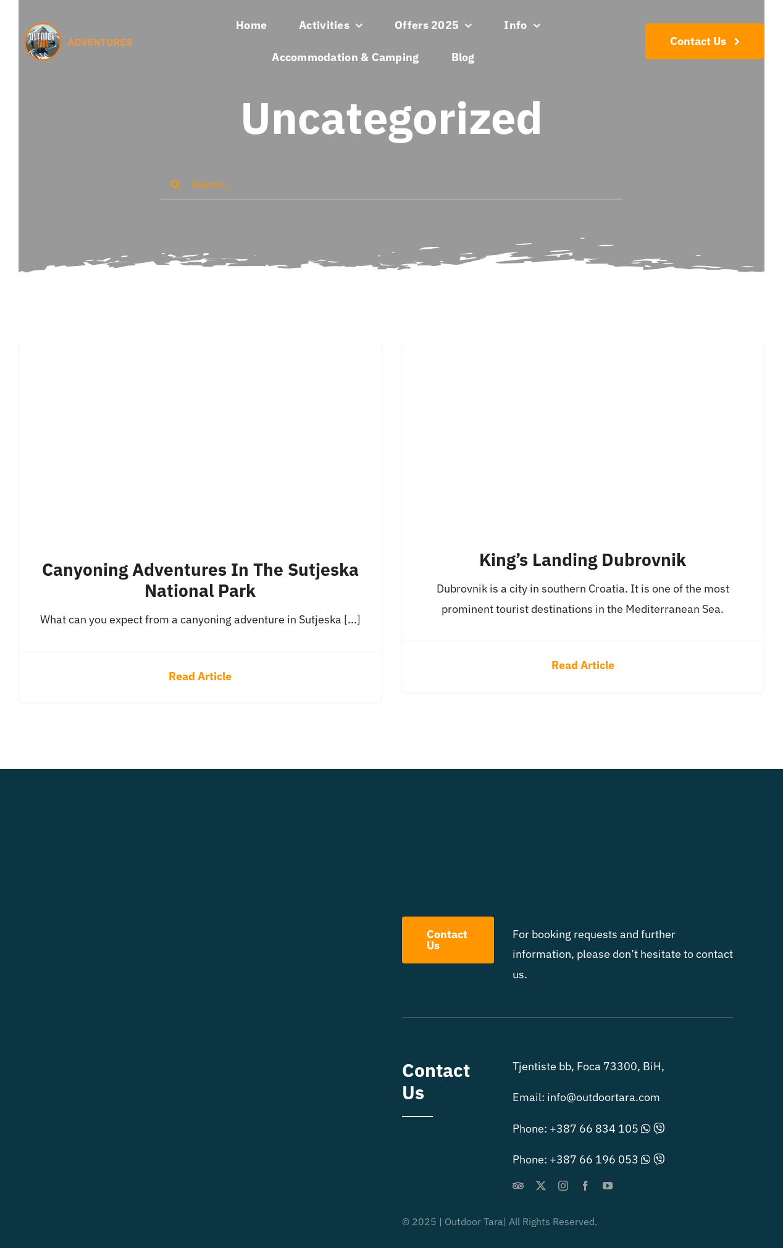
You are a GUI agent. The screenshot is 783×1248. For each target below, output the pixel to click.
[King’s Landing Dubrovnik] (582, 350)
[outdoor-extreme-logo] (81, 28)
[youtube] (608, 1186)
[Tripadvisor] (518, 1186)
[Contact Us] (704, 41)
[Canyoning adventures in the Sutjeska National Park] (200, 350)
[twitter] (541, 1186)
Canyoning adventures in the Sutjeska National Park (200, 580)
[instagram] (563, 1186)
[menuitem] (512, 57)
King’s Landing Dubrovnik (582, 559)
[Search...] (391, 183)
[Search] (176, 183)
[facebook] (585, 1186)
